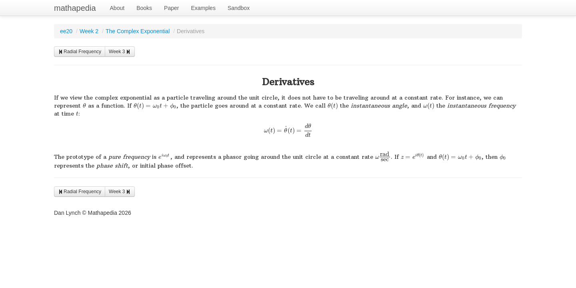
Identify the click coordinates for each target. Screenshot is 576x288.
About (117, 8)
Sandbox (239, 8)
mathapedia (75, 8)
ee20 (66, 31)
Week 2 (89, 31)
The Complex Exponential (138, 31)
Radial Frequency (79, 51)
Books (144, 8)
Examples (203, 8)
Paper (171, 8)
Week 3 (119, 51)
